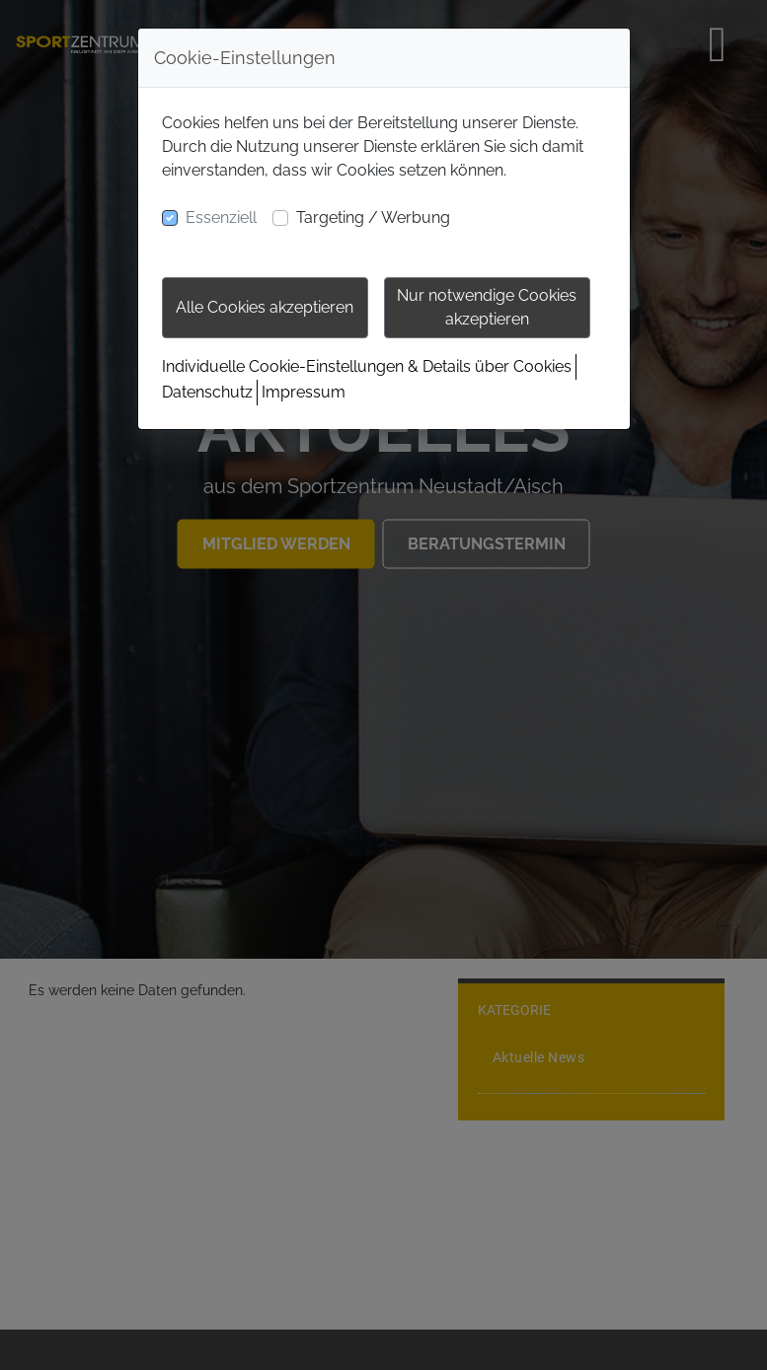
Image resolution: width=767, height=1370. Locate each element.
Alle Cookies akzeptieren (264, 307)
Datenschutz (207, 392)
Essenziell (221, 217)
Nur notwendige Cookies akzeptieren (486, 307)
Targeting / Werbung (373, 217)
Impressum (303, 392)
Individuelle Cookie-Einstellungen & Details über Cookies (367, 366)
